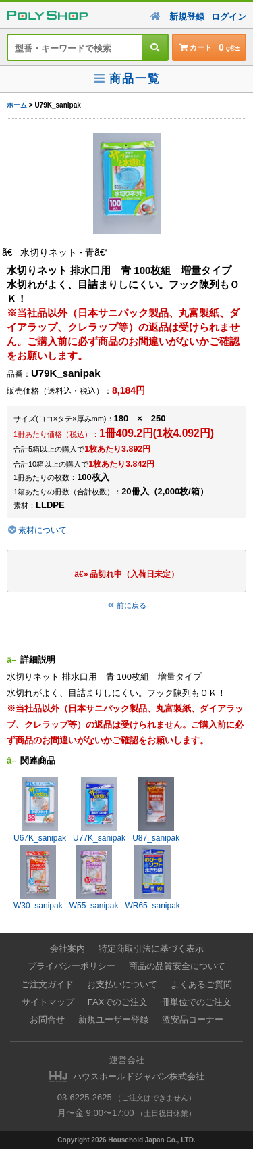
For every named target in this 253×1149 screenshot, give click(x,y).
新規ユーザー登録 (113, 1019)
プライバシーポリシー (71, 966)
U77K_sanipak (99, 810)
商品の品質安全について (177, 966)
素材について (37, 530)
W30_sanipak (38, 877)
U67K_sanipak (39, 810)
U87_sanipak (155, 810)
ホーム (17, 105)
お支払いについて (122, 984)
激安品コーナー (192, 1019)
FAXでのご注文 (118, 1002)
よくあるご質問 (201, 984)
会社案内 (67, 948)
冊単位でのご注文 (196, 1002)
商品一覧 (126, 78)
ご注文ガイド (47, 984)
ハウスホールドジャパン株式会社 (138, 1076)
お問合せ (47, 1019)
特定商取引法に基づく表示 (151, 948)
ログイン (228, 16)
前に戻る (127, 605)
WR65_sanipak (152, 877)
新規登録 (186, 16)
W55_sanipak (94, 877)
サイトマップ (48, 1002)
